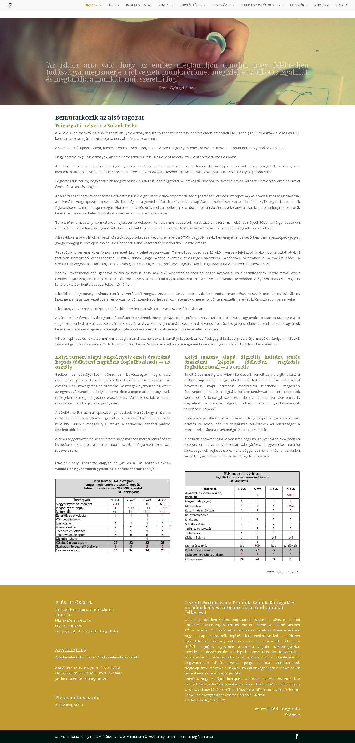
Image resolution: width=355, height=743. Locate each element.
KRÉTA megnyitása (69, 705)
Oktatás (164, 5)
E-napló (342, 5)
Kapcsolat (322, 5)
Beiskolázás (221, 5)
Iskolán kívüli (191, 5)
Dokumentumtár (139, 5)
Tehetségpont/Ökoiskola (260, 5)
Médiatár (297, 5)
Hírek (112, 5)
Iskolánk (90, 5)
